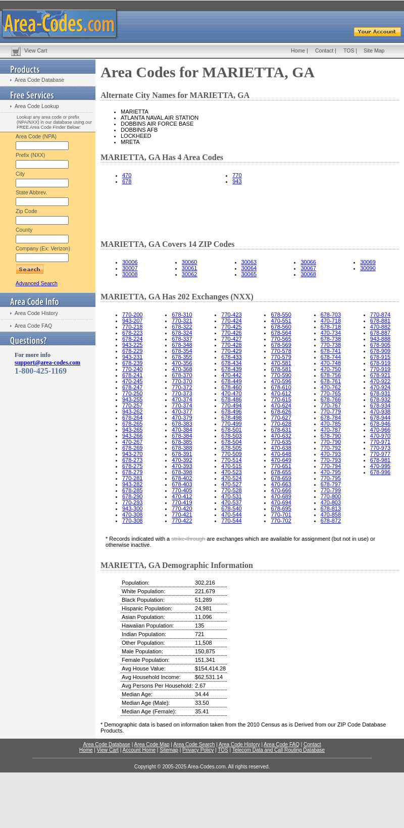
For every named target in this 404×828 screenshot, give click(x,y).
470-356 (182, 363)
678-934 (380, 405)
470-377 (182, 411)
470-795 (331, 472)
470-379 (182, 418)
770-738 (331, 345)
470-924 (380, 387)
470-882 (380, 327)
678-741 (331, 351)
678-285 (132, 490)
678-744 (331, 357)
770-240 (132, 369)
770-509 (231, 454)
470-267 (132, 442)
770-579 (281, 357)
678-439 (231, 369)
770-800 (331, 496)
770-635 (281, 442)
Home (298, 50)
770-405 (182, 490)
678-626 (281, 411)
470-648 (281, 454)
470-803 (331, 502)
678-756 (331, 375)
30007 (130, 268)
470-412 (182, 496)
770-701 (281, 514)
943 (236, 181)
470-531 (231, 496)
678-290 (132, 496)
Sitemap (169, 750)
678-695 (281, 508)
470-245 (132, 381)
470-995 (380, 466)
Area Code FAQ (33, 326)
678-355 (182, 357)
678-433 (231, 357)
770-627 (281, 418)
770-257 (132, 405)
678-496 (231, 411)
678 (126, 181)
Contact (324, 50)
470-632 (281, 436)
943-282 (132, 484)
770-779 (331, 411)
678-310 (182, 315)
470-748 (331, 363)
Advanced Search (37, 283)
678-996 (380, 472)
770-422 (182, 521)
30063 (249, 262)
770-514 (231, 460)
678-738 (331, 339)
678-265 (132, 424)
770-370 (182, 381)
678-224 (132, 339)
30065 (249, 274)
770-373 (182, 393)
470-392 (182, 460)
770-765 (331, 393)
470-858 (331, 514)
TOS (348, 50)
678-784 (331, 418)
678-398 (182, 472)
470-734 (331, 333)
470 (126, 175)
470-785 (331, 424)
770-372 (182, 387)
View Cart (35, 50)
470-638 (281, 448)
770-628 (281, 424)
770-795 (331, 478)
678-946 (380, 424)
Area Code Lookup (37, 106)
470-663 (281, 484)
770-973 (380, 448)
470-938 (380, 411)
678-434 (231, 363)
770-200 (132, 315)
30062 (189, 274)
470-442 (231, 375)
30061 (189, 268)
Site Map (374, 50)
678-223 (132, 333)
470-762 (331, 387)
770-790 (331, 442)
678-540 (231, 508)
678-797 (331, 484)
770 (236, 175)
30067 (308, 268)
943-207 (132, 321)
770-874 (380, 315)
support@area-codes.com (47, 362)
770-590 (281, 375)
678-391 (182, 454)
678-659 (281, 478)
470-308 (132, 514)
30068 (308, 274)
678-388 (182, 448)
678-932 (380, 399)
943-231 (132, 357)
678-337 (182, 339)
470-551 (281, 321)
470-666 (281, 490)
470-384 (182, 430)
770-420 (182, 508)
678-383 (182, 424)
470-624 (281, 405)
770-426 (231, 333)
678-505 (231, 448)
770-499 (231, 424)
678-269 (132, 448)
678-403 (182, 484)
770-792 (331, 448)
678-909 (380, 351)
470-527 (231, 484)
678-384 (182, 436)
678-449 (231, 381)
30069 (368, 262)
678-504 (231, 442)
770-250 (132, 393)
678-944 (380, 418)
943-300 (132, 508)
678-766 (331, 399)
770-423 (231, 315)
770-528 (231, 490)
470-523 (231, 472)
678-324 (182, 333)
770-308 (132, 521)
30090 (368, 268)
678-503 (231, 436)
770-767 (331, 405)
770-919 (380, 369)
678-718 (331, 327)
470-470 (231, 393)
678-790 (331, 436)
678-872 (331, 521)
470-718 (331, 321)
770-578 (281, 351)
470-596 (281, 381)
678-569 (281, 345)
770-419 (182, 502)
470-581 (281, 363)
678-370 (182, 375)
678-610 (281, 387)
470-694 (281, 502)
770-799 (331, 490)
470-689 (281, 496)
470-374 (182, 399)
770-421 (182, 514)
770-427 (231, 339)
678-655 (281, 472)
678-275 (132, 466)
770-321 (182, 321)
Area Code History (36, 313)
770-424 (231, 321)
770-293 (132, 502)
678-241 (132, 375)
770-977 (380, 454)
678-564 (281, 333)
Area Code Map (151, 744)
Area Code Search (194, 744)
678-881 (380, 321)
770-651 (281, 466)
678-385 (182, 442)
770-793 (331, 460)
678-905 (380, 345)
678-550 (281, 315)
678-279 (132, 472)
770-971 (380, 442)
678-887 (380, 333)
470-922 (380, 381)
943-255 (132, 399)
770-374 (182, 405)
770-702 (281, 521)
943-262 (132, 411)
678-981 (380, 460)
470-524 (231, 478)
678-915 (380, 357)
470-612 (281, 393)
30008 (130, 274)
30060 (189, 262)
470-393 (182, 466)
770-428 (231, 345)
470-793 (331, 454)
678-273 (132, 460)
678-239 (132, 363)
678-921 (380, 375)
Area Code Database (39, 80)
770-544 (231, 521)
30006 (130, 262)
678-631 (281, 430)
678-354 (182, 351)
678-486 (231, 399)
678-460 (231, 387)
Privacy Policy (198, 750)
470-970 (380, 436)
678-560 (281, 327)
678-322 (182, 327)
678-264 (132, 418)
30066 (308, 262)
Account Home (139, 750)
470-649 (281, 460)
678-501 (231, 430)
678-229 (132, 351)
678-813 (331, 508)
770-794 (331, 466)
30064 (249, 268)
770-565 (281, 339)
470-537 (231, 502)
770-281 (132, 478)
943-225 (132, 345)
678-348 (182, 345)
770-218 (132, 327)
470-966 (380, 430)
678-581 (281, 369)
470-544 (231, 514)
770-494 (231, 405)
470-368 (182, 369)
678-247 (132, 387)
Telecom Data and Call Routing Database (278, 750)
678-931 (380, 393)
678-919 (380, 363)
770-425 (231, 327)
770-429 (231, 351)
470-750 (331, 369)
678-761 (331, 381)
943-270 (132, 454)
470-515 (231, 466)
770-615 (281, 399)
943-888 (380, 339)
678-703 (331, 315)
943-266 (132, 436)
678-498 (231, 418)
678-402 (182, 478)
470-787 (331, 430)
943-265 (132, 430)
